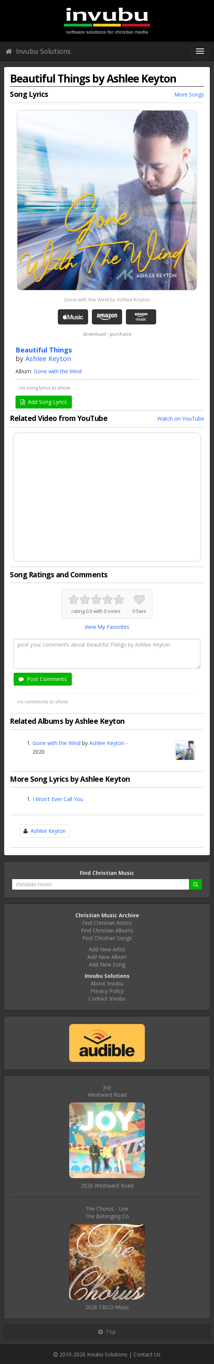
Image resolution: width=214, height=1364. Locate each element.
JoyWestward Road (107, 1090)
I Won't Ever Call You (58, 799)
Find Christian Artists (107, 922)
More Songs (189, 94)
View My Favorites (107, 626)
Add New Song (107, 964)
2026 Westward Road (107, 1185)
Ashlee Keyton (48, 358)
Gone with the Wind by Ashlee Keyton (107, 299)
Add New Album (107, 956)
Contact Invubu (107, 998)
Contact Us (147, 1354)
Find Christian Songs (107, 938)
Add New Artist (107, 949)
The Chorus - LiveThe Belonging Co (107, 1212)
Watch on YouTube (180, 418)
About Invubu (107, 983)
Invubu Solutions (38, 51)
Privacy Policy (107, 991)
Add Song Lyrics (43, 401)
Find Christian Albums (107, 930)
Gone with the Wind (58, 371)
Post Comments (43, 679)
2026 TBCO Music (107, 1307)
